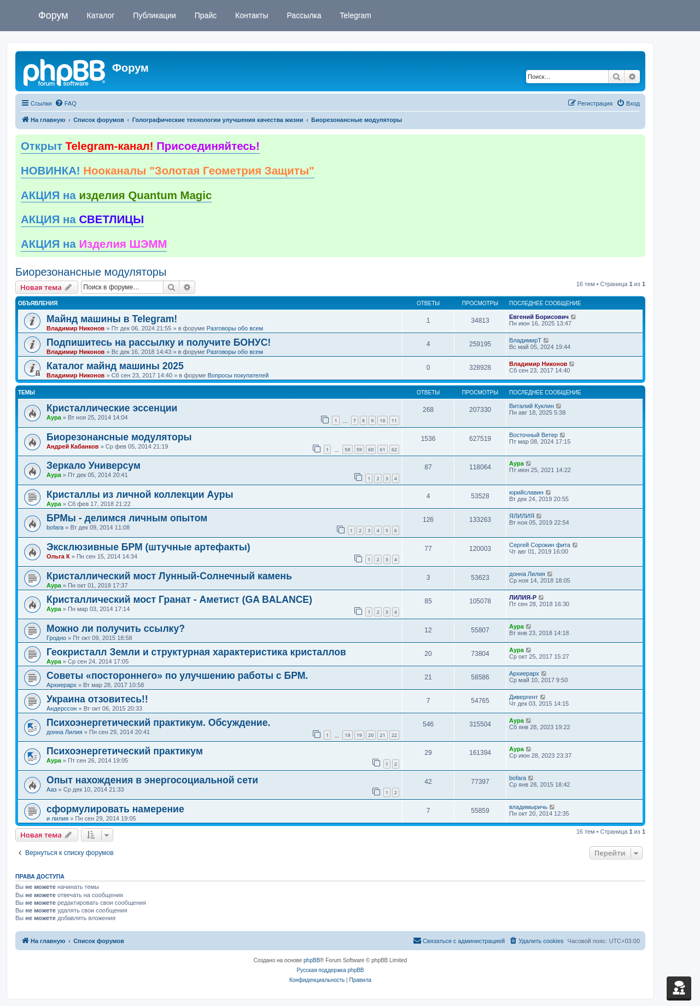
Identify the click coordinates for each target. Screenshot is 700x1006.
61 (382, 449)
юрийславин (526, 492)
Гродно (56, 638)
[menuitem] (66, 103)
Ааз (51, 789)
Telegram (354, 15)
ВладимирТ (525, 340)
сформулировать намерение (115, 809)
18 (347, 734)
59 (359, 449)
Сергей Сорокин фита (539, 545)
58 (347, 449)
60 (371, 449)
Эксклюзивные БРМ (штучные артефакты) (148, 547)
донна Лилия (527, 574)
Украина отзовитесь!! (97, 699)
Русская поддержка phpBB (330, 970)
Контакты (250, 15)
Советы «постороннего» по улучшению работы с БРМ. (177, 675)
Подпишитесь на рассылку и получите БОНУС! (158, 342)
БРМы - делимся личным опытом (126, 518)
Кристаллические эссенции (111, 408)
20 (371, 734)
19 (359, 734)
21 (382, 734)
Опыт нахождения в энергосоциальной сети (152, 780)
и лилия (57, 818)
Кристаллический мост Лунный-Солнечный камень (169, 576)
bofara (54, 527)
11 (394, 420)
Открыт (140, 146)
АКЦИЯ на (116, 195)
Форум (53, 15)
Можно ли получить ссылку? (115, 628)
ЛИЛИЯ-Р (522, 597)
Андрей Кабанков (72, 446)
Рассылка (303, 15)
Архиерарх (61, 685)
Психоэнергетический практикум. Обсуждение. (158, 722)
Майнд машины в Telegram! (111, 318)
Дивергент (523, 697)
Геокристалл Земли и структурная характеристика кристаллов (196, 652)
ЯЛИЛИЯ (521, 516)
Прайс (204, 15)
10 (382, 420)
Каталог (100, 15)
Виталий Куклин (531, 406)
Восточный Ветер (533, 435)
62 (394, 449)
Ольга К (58, 556)
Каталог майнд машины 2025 (115, 365)
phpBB (312, 960)
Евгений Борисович (539, 316)
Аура (53, 417)
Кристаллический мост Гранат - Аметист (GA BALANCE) (179, 599)
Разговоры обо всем (235, 328)
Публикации (153, 15)
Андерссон (61, 708)
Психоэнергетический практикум (124, 751)
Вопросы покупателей (238, 375)
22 (394, 734)
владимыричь (528, 807)
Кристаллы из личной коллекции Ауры (139, 494)
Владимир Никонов (75, 328)
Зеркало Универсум (93, 465)
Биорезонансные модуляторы (90, 272)
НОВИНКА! (167, 171)
